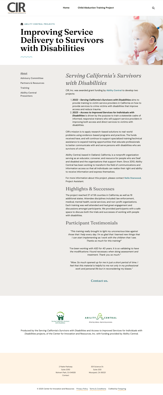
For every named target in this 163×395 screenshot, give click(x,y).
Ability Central (114, 90)
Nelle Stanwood (133, 178)
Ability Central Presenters (28, 94)
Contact (65, 375)
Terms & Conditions (98, 389)
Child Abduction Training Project (96, 7)
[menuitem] (66, 8)
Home (66, 7)
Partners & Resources (32, 83)
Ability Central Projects (39, 24)
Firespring (122, 389)
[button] (153, 8)
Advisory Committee (31, 78)
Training (24, 87)
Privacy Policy (82, 389)
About (23, 73)
